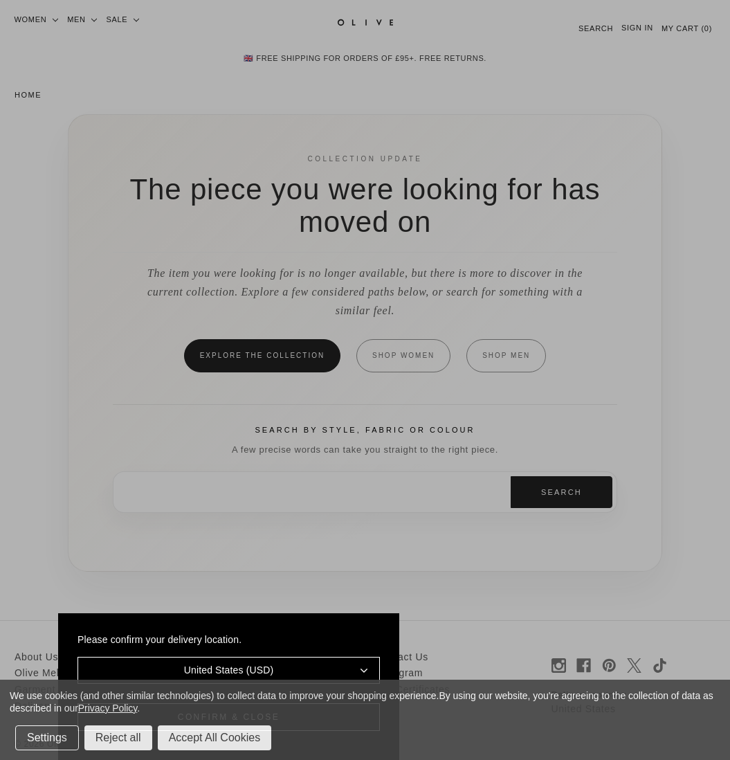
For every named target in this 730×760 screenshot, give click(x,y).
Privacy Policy (107, 708)
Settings (47, 737)
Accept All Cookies (215, 737)
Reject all (118, 737)
